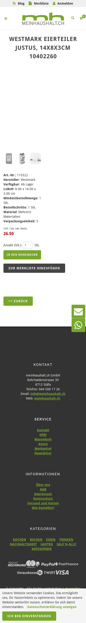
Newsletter (43, 453)
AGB (43, 489)
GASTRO (47, 544)
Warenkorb (43, 439)
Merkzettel (43, 448)
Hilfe (43, 435)
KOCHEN (19, 539)
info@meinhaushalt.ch (48, 394)
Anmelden (65, 3)
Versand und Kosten (43, 503)
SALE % (62, 544)
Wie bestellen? (43, 508)
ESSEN (50, 539)
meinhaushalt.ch (47, 398)
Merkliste (41, 3)
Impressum (43, 494)
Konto (43, 444)
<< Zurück (18, 301)
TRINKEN (66, 539)
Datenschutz (43, 498)
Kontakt (43, 430)
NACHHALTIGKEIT (23, 544)
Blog (21, 3)
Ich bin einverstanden (29, 616)
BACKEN (36, 539)
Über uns (43, 485)
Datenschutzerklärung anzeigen (52, 607)
